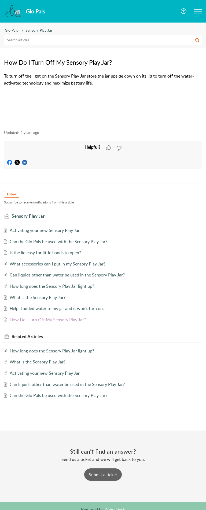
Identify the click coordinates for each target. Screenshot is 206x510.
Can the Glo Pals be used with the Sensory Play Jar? (58, 242)
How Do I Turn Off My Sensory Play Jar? (48, 320)
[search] (103, 40)
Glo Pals (11, 30)
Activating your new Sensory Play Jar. (45, 230)
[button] (184, 11)
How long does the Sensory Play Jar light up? (52, 286)
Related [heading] (27, 337)
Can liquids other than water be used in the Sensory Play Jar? (67, 275)
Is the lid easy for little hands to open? (45, 253)
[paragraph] (103, 79)
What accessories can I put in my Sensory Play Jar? (57, 264)
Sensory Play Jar (38, 30)
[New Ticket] (103, 475)
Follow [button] (11, 194)
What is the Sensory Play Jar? (37, 297)
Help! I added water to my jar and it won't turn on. (57, 308)
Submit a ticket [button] (103, 475)
